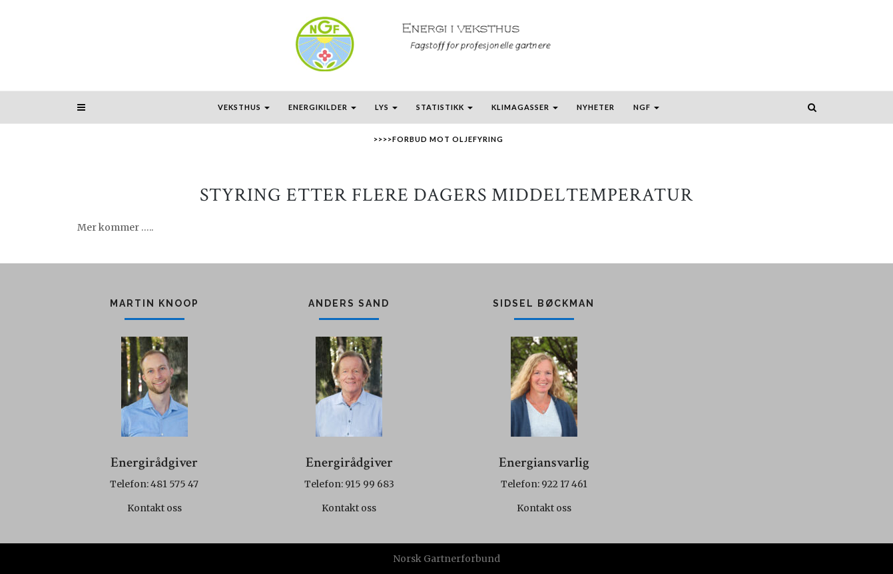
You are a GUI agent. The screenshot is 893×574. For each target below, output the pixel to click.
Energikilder (322, 107)
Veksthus (244, 107)
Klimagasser (524, 107)
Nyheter (596, 107)
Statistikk (444, 107)
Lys (386, 107)
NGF (646, 107)
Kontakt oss (154, 508)
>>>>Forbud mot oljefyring (438, 139)
